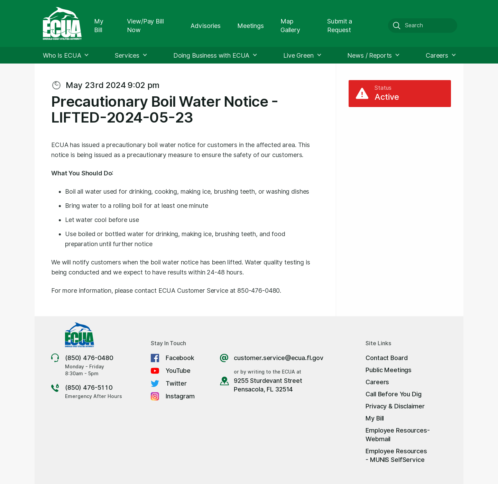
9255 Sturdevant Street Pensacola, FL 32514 (268, 385)
